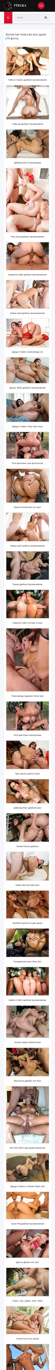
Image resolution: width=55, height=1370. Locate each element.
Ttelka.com (20, 6)
